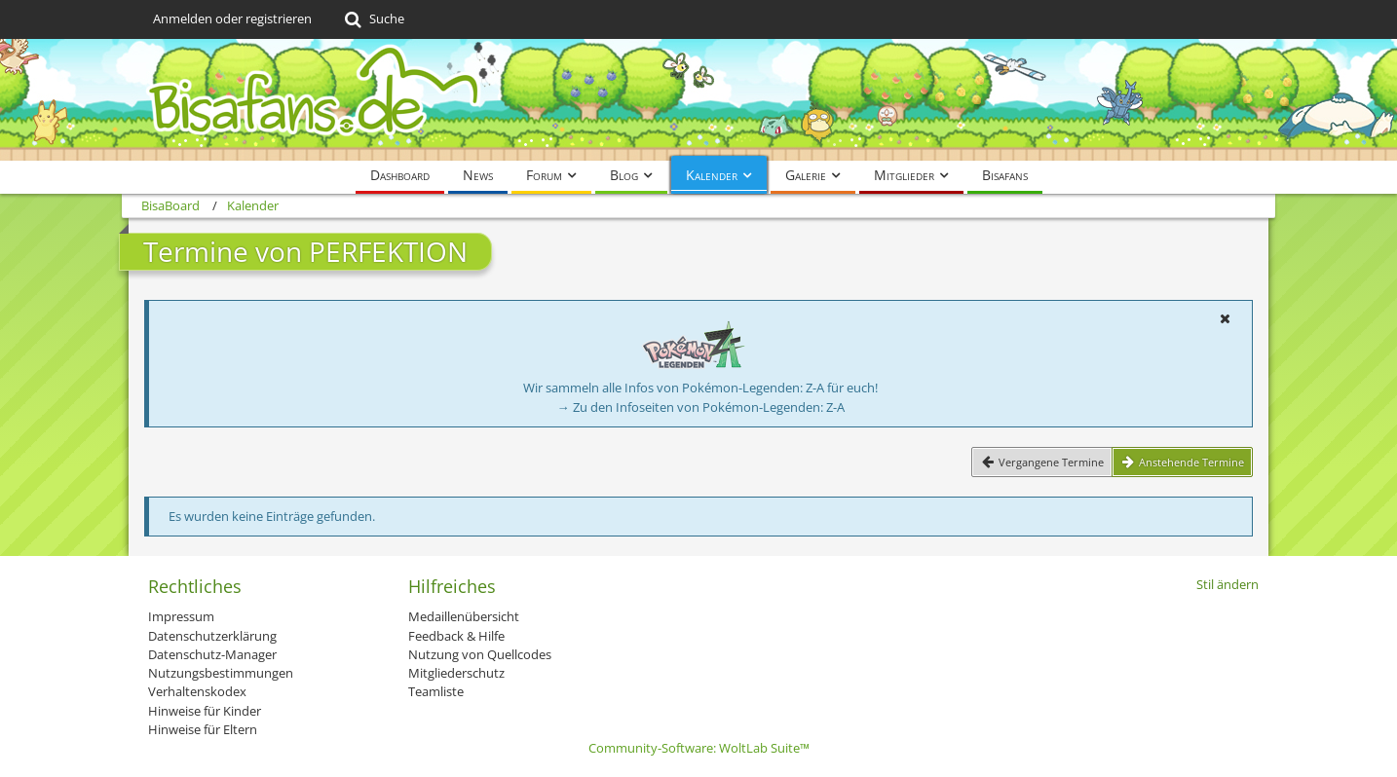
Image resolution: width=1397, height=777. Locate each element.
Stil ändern (1227, 584)
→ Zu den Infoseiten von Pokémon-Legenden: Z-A (701, 407)
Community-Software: (699, 748)
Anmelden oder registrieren (232, 18)
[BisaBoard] (698, 100)
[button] (1224, 318)
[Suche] (372, 19)
